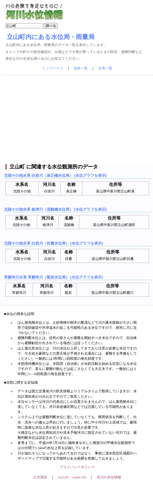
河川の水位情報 (109, 477)
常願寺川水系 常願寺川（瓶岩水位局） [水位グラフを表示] (53, 277)
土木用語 (40, 477)
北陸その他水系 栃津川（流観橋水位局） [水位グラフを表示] (55, 209)
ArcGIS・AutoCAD (72, 477)
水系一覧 (105, 68)
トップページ (52, 68)
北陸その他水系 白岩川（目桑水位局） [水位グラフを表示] (53, 243)
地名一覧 (81, 68)
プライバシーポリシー (77, 467)
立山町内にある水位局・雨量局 (50, 36)
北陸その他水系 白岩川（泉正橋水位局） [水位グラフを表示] (55, 175)
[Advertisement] (76, 119)
